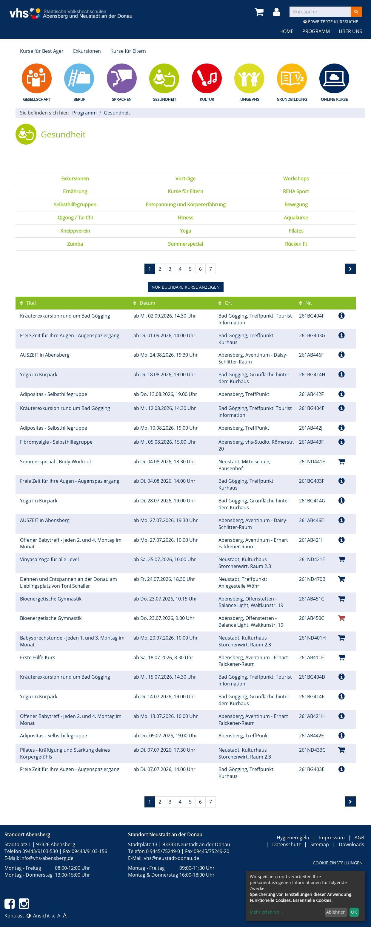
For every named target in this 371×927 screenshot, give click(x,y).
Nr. (305, 303)
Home (286, 31)
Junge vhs (249, 99)
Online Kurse (334, 99)
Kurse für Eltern (128, 51)
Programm (316, 31)
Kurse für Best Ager (42, 51)
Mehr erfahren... (266, 912)
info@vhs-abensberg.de (46, 858)
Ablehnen (336, 912)
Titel (28, 303)
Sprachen (122, 99)
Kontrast (17, 915)
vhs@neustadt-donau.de (171, 858)
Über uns (350, 31)
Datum (144, 303)
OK (354, 912)
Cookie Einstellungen (338, 863)
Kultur (207, 99)
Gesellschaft (36, 99)
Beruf (79, 99)
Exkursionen (87, 51)
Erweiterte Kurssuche (330, 21)
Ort (225, 303)
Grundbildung (292, 99)
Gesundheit (164, 99)
